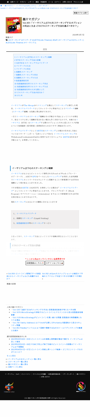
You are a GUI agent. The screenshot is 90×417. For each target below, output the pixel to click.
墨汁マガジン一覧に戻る (18, 364)
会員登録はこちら (35, 263)
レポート (31, 2)
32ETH (39, 131)
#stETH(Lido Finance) (42, 40)
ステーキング (43, 6)
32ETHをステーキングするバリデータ (31, 63)
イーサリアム (16, 105)
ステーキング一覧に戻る (18, 361)
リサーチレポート (68, 374)
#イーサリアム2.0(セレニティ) (71, 40)
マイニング (42, 105)
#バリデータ (26, 40)
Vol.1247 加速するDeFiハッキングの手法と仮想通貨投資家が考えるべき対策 (44, 309)
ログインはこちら (54, 263)
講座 (37, 2)
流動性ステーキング (23, 72)
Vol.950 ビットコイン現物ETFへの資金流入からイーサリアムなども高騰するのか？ (23, 276)
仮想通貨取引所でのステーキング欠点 (31, 87)
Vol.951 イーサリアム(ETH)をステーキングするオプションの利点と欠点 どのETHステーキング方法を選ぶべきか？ (39, 8)
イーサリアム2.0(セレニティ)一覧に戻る (24, 359)
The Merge (29, 105)
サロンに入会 (78, 2)
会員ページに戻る (15, 367)
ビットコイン (26, 374)
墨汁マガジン (9, 6)
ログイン (58, 2)
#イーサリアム (30, 42)
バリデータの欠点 (22, 66)
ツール (50, 2)
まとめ (18, 95)
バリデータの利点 (22, 69)
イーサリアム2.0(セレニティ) (26, 6)
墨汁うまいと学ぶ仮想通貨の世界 (39, 398)
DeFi (17, 374)
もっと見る (11, 355)
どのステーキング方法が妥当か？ (29, 92)
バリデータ (30, 108)
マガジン (23, 2)
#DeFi (55, 40)
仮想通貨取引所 (21, 81)
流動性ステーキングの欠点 (26, 78)
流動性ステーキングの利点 (26, 75)
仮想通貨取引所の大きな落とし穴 (29, 90)
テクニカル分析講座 (39, 374)
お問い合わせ (67, 2)
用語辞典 (43, 2)
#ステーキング (15, 40)
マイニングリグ (55, 177)
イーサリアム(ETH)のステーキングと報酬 (33, 57)
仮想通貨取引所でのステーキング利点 (31, 84)
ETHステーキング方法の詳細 (27, 60)
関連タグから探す (81, 13)
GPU (34, 177)
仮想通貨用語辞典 (54, 374)
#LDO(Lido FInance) (15, 42)
